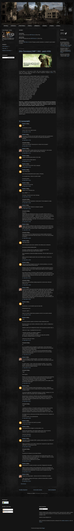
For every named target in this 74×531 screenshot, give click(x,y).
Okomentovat (23, 483)
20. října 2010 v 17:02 (26, 131)
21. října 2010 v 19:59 (26, 284)
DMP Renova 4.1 (34, 38)
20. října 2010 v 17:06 (26, 140)
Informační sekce (63, 45)
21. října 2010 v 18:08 (26, 238)
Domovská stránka (37, 489)
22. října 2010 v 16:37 (26, 401)
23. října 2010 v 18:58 (26, 436)
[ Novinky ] (6, 25)
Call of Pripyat (5, 46)
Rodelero (24, 123)
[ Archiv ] (58, 25)
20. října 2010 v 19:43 (26, 208)
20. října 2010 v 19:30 (26, 202)
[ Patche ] (30, 25)
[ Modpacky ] (37, 25)
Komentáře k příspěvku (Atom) (41, 493)
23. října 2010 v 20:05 (26, 446)
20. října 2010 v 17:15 (26, 167)
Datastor (24, 134)
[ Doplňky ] (44, 25)
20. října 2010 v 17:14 (26, 161)
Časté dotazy (67, 46)
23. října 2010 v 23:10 (26, 481)
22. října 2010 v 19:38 (26, 418)
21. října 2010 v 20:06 (26, 299)
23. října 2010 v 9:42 (26, 424)
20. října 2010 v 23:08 (26, 221)
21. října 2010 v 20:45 (26, 314)
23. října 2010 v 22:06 (26, 461)
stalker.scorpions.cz (65, 520)
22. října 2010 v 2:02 (26, 383)
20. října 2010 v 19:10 (26, 196)
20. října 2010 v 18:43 (26, 180)
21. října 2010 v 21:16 (26, 340)
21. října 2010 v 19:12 (26, 277)
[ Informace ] (13, 25)
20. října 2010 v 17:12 (26, 153)
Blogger (43, 528)
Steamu (40, 521)
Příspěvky (5, 509)
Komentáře (5, 511)
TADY (52, 72)
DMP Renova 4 (32, 34)
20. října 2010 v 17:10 (26, 146)
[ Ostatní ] (52, 25)
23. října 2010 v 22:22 (26, 471)
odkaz (68, 56)
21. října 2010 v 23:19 (26, 367)
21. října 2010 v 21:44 (26, 354)
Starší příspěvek (52, 489)
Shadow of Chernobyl (6, 50)
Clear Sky (4, 48)
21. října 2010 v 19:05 (26, 259)
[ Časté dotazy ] (22, 25)
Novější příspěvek (23, 489)
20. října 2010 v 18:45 (26, 186)
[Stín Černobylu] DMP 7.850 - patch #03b (35, 51)
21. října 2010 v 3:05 (26, 229)
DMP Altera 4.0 (26, 42)
